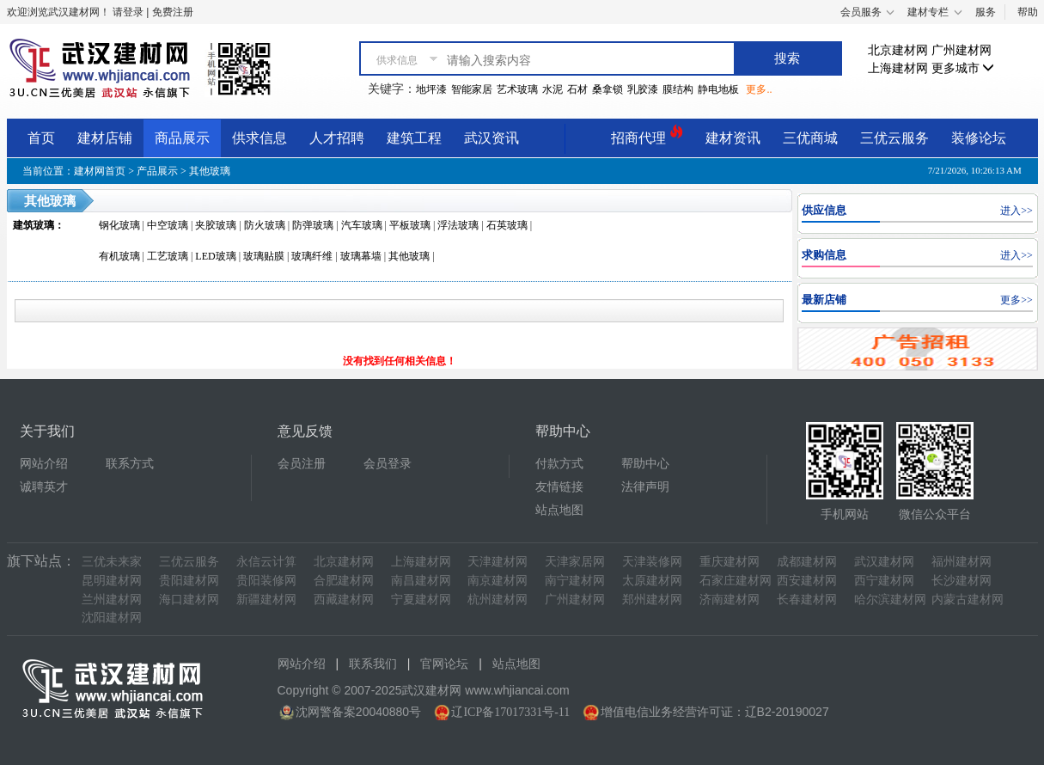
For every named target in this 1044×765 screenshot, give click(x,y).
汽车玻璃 (361, 225)
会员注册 (302, 463)
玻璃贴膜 (263, 256)
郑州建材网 (652, 599)
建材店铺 (104, 138)
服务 (985, 12)
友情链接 (559, 486)
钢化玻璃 (119, 225)
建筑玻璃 (33, 225)
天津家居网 (575, 561)
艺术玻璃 (517, 89)
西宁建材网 (884, 580)
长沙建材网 (961, 580)
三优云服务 (894, 138)
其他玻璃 (209, 171)
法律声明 (645, 486)
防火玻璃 (264, 225)
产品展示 (157, 171)
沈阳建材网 (112, 617)
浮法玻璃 (458, 225)
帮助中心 (645, 463)
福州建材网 (961, 561)
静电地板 (718, 89)
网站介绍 (44, 463)
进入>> (1016, 211)
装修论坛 (978, 138)
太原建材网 (652, 580)
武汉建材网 (884, 561)
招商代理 (647, 135)
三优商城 (810, 138)
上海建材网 (898, 68)
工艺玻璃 (167, 256)
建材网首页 (99, 171)
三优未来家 (112, 561)
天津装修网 (652, 561)
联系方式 (130, 463)
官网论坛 (444, 664)
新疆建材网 (266, 599)
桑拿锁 (607, 89)
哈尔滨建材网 (890, 599)
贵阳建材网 (189, 580)
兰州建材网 (112, 599)
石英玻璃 (507, 225)
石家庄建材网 (735, 580)
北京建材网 (898, 50)
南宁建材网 (575, 580)
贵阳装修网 (266, 580)
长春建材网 (807, 599)
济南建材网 (729, 599)
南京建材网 (497, 580)
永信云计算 (266, 561)
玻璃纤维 (312, 256)
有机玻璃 (119, 256)
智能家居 (471, 89)
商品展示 (182, 138)
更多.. (759, 89)
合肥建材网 (344, 580)
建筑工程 (414, 138)
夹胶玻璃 (215, 225)
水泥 (552, 89)
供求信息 (259, 138)
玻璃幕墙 (361, 256)
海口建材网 (189, 599)
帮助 (1027, 12)
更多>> (1016, 300)
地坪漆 (431, 89)
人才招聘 (336, 138)
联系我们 (373, 664)
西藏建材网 (344, 599)
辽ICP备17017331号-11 (510, 712)
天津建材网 (497, 561)
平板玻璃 (409, 225)
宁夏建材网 (421, 599)
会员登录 (387, 463)
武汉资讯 (491, 138)
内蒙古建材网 (967, 599)
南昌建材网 (421, 580)
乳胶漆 (642, 89)
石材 (577, 89)
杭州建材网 (497, 599)
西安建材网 (807, 580)
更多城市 (963, 68)
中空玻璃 (167, 225)
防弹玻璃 (312, 225)
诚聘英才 (44, 486)
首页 (41, 138)
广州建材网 (961, 50)
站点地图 (559, 510)
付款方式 (559, 463)
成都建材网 (807, 561)
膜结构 (677, 89)
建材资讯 (732, 138)
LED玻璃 (215, 256)
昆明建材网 (112, 580)
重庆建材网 (729, 561)
